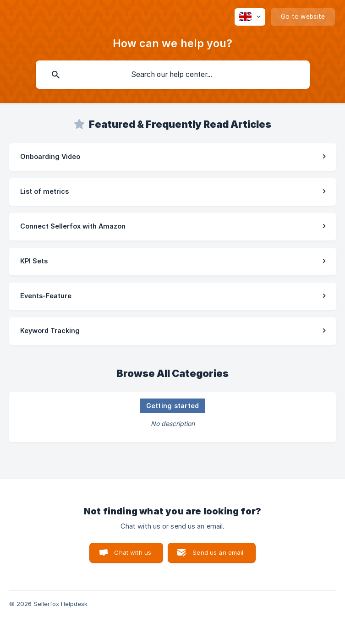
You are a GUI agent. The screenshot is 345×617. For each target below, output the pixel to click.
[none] (250, 17)
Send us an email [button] (217, 552)
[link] (172, 157)
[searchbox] (173, 74)
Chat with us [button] (132, 552)
